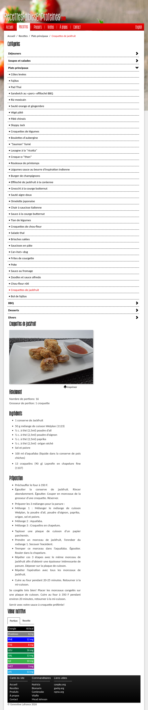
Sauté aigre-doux (21, 195)
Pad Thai (16, 87)
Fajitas (15, 81)
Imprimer (70, 387)
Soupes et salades (19, 61)
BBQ (11, 303)
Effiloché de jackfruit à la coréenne (32, 182)
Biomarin (36, 688)
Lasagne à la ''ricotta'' (24, 150)
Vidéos (51, 27)
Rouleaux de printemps (25, 163)
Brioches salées (20, 239)
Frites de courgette (22, 258)
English (138, 27)
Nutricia (36, 684)
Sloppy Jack (18, 125)
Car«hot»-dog (19, 252)
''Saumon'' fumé (21, 144)
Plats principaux (39, 36)
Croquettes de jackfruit (25, 290)
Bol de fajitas (19, 296)
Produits (38, 27)
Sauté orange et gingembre (27, 106)
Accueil (9, 27)
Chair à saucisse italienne (26, 207)
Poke (14, 264)
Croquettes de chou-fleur (26, 226)
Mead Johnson (39, 699)
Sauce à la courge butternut (28, 214)
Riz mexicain (18, 100)
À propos (63, 27)
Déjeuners (14, 53)
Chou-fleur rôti (20, 283)
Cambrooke (38, 691)
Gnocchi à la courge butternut (29, 188)
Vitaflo (35, 695)
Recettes (23, 26)
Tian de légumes (21, 220)
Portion (14, 620)
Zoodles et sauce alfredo (26, 277)
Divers (12, 317)
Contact (77, 27)
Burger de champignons (25, 176)
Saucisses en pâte (21, 245)
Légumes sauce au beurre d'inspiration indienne (40, 169)
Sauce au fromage (22, 271)
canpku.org (60, 684)
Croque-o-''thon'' (21, 157)
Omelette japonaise (23, 201)
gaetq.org (59, 688)
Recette (26, 620)
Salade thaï (17, 233)
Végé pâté (17, 112)
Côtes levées (18, 74)
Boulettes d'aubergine (24, 138)
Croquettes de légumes (25, 131)
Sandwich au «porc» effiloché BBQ (32, 93)
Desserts (13, 310)
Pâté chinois (18, 119)
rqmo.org (59, 691)
